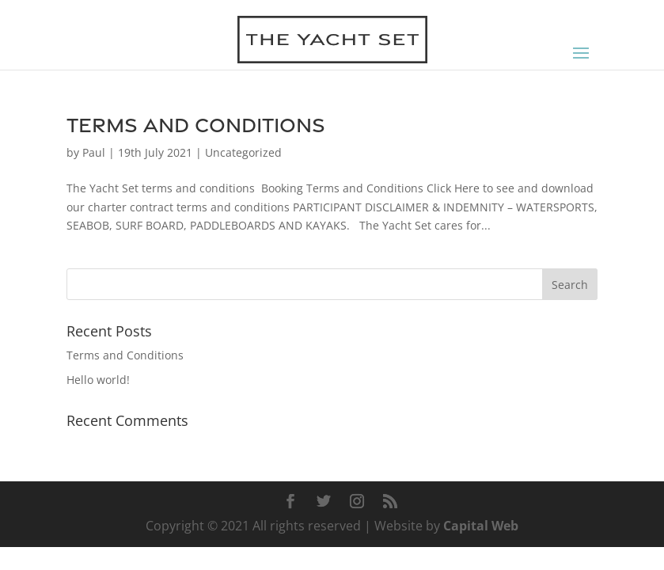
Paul (93, 152)
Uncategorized (243, 152)
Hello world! (98, 379)
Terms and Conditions (195, 124)
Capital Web (480, 525)
